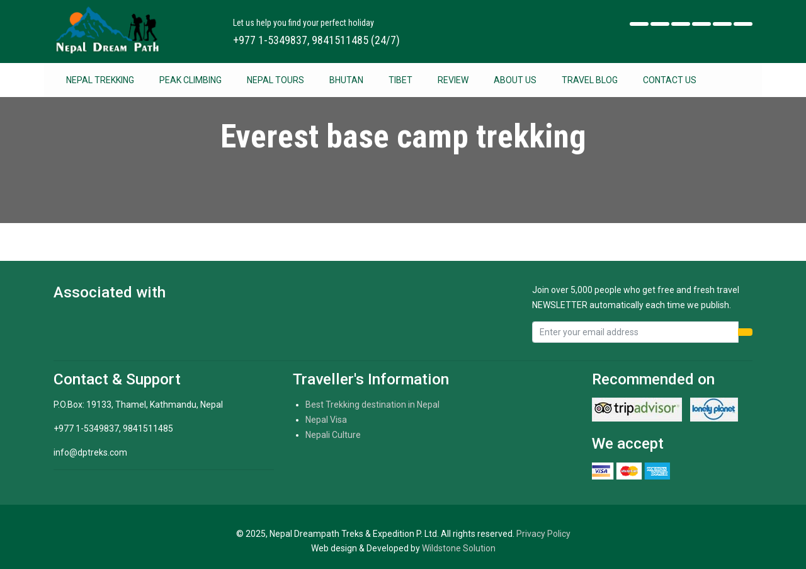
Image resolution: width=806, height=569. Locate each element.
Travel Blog (590, 80)
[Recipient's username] (635, 332)
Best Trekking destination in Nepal (372, 404)
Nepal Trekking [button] (100, 80)
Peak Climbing (190, 80)
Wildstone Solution (459, 548)
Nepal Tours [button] (275, 80)
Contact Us (669, 80)
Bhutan (346, 80)
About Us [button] (515, 80)
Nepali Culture (333, 435)
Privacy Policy (543, 534)
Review (453, 80)
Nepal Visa (326, 420)
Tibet (400, 80)
